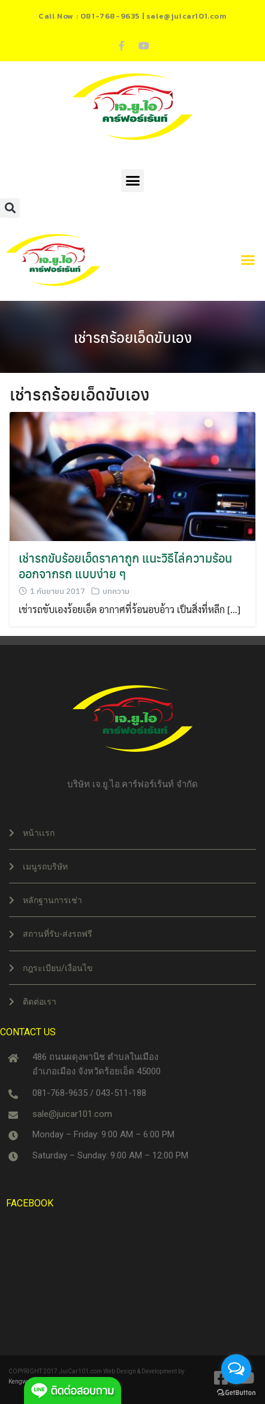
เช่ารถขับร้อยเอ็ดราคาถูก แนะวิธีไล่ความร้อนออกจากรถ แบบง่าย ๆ (125, 565)
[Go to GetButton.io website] (236, 1392)
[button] (132, 180)
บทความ (116, 590)
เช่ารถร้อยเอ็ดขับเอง (133, 337)
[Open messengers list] (236, 1369)
